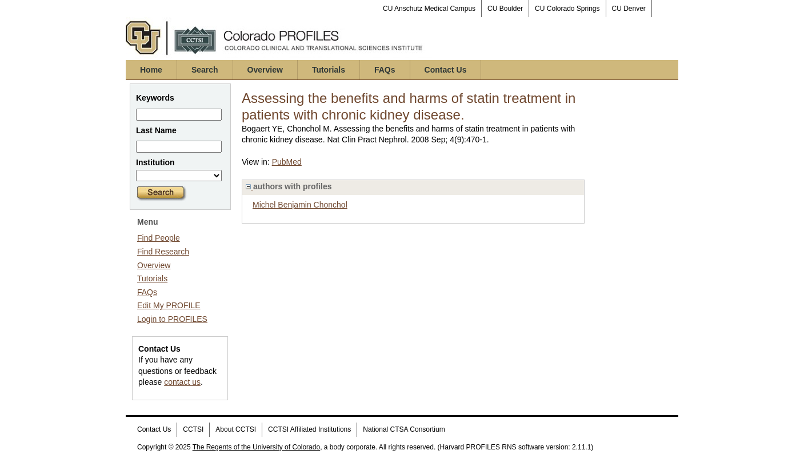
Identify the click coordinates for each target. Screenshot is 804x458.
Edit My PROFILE (168, 305)
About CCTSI (235, 429)
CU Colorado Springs (567, 9)
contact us (182, 382)
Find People (158, 237)
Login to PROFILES (172, 319)
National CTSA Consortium (404, 429)
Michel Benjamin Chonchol (300, 204)
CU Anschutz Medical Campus (429, 9)
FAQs (384, 69)
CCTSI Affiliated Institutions (309, 429)
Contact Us (446, 69)
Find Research (163, 251)
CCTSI (193, 429)
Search (204, 69)
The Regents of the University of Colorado (256, 447)
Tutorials (328, 69)
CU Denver (629, 9)
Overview (265, 69)
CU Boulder (505, 9)
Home (151, 69)
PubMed (287, 161)
